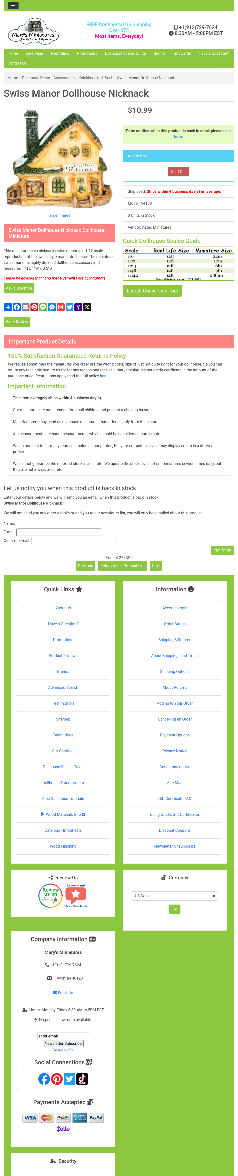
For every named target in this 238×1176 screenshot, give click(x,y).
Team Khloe (63, 735)
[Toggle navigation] (13, 5)
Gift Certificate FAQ (174, 798)
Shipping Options (174, 671)
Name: (9, 523)
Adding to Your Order (175, 703)
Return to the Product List (122, 565)
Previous (85, 565)
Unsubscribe (63, 1050)
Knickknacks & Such (96, 78)
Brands (160, 53)
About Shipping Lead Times (174, 655)
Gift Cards (182, 53)
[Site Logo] (42, 31)
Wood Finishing (63, 846)
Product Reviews (63, 655)
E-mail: (9, 532)
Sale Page (34, 53)
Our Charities (63, 751)
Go (174, 909)
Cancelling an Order (175, 719)
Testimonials (63, 703)
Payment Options (175, 735)
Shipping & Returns (175, 639)
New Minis (60, 53)
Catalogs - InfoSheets (63, 830)
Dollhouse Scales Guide (125, 53)
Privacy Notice (174, 751)
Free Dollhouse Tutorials (63, 798)
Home (13, 53)
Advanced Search (63, 687)
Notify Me (222, 550)
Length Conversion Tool (152, 291)
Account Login (175, 608)
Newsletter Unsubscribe (175, 846)
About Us (63, 608)
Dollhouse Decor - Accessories (48, 78)
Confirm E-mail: (17, 540)
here (104, 376)
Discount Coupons (175, 830)
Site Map (175, 782)
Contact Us (17, 63)
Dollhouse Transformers (63, 782)
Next (156, 565)
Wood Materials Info (63, 814)
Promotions (87, 53)
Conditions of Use (174, 767)
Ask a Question (19, 288)
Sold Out (178, 171)
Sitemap (63, 719)
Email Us (63, 993)
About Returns (174, 687)
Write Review (17, 322)
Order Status (175, 624)
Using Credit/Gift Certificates (175, 814)
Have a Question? (214, 53)
